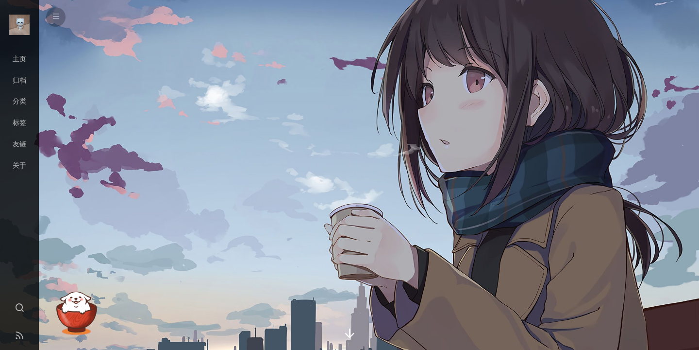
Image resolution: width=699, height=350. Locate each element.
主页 (19, 59)
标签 (19, 122)
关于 (19, 165)
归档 (19, 80)
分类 (19, 101)
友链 (19, 144)
